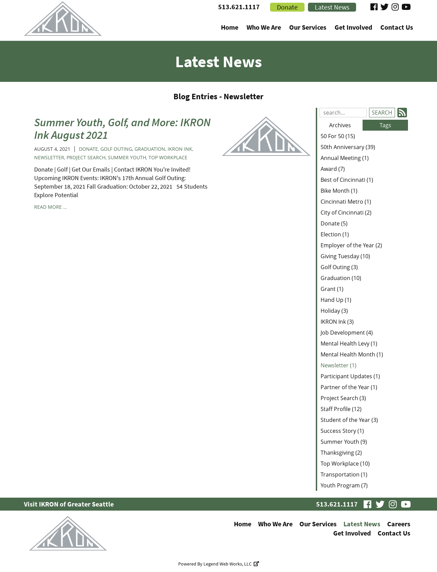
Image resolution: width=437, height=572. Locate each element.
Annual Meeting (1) (345, 158)
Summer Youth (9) (344, 441)
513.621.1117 (239, 6)
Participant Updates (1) (350, 376)
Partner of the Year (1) (349, 387)
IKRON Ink (180, 149)
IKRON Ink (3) (337, 321)
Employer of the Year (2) (351, 245)
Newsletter (49, 157)
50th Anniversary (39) (348, 147)
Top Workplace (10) (345, 463)
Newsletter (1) (338, 365)
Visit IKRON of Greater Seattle (69, 504)
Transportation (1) (344, 474)
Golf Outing (116, 149)
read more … (50, 207)
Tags (385, 125)
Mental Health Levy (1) (349, 343)
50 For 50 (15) (338, 136)
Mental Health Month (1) (352, 354)
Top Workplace (168, 157)
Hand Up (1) (336, 300)
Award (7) (333, 169)
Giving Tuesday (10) (345, 256)
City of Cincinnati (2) (346, 212)
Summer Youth (127, 157)
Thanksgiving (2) (341, 452)
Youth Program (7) (344, 485)
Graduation (150, 149)
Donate (88, 149)
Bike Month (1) (339, 190)
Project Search (86, 157)
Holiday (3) (334, 310)
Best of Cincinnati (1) (347, 180)
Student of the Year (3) (349, 420)
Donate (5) (334, 223)
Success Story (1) (342, 431)
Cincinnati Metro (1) (346, 201)
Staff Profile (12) (341, 409)
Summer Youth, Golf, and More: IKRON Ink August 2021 (122, 128)
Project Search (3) (343, 398)
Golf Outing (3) (339, 267)
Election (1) (335, 234)
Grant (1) (332, 289)
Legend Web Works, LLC (231, 564)
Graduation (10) (341, 278)
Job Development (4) (347, 332)
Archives (340, 125)
